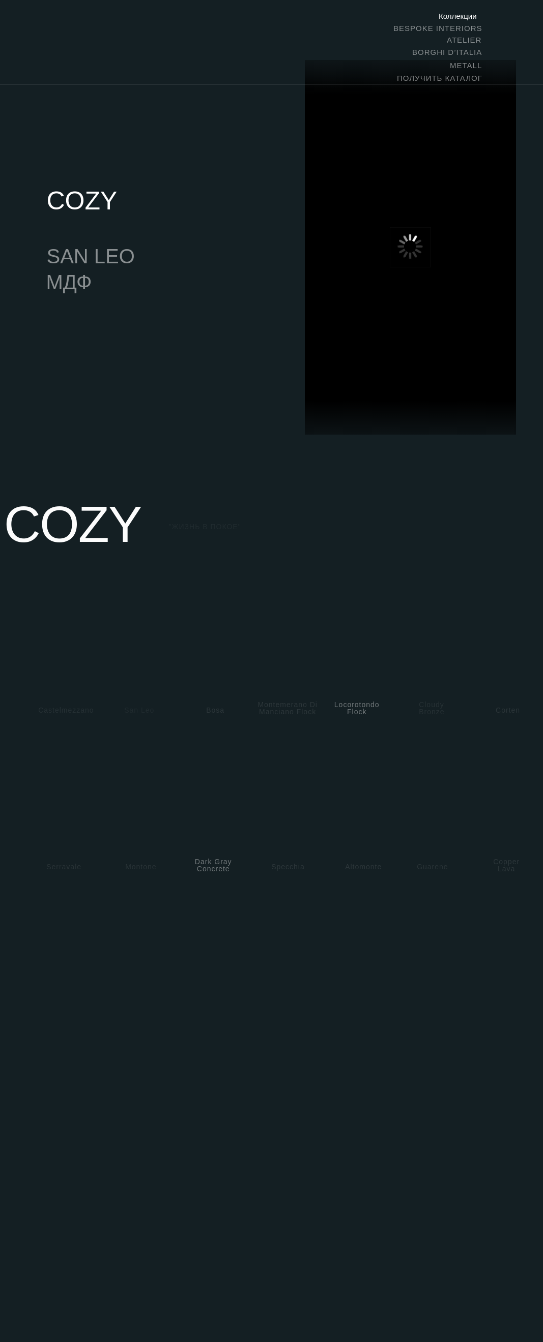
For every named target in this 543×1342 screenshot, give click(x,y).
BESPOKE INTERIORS (437, 28)
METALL (466, 65)
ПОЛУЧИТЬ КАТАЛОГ (439, 78)
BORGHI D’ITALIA (447, 52)
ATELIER (464, 40)
